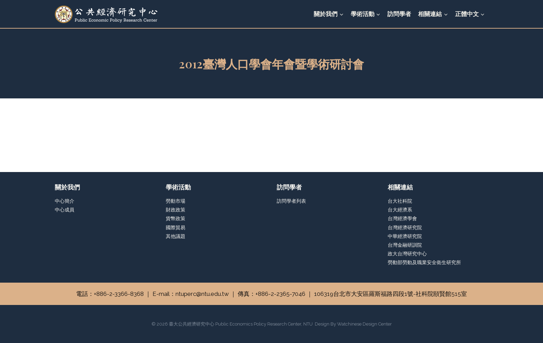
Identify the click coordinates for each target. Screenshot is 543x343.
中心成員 (64, 209)
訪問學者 (399, 13)
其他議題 (175, 236)
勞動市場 (175, 201)
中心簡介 (64, 201)
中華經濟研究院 (405, 236)
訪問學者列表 (291, 201)
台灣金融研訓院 (405, 245)
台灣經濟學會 (402, 218)
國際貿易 (175, 227)
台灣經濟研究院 (405, 227)
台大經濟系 (400, 209)
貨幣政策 (175, 218)
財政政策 (175, 209)
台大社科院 (400, 201)
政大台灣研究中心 (407, 253)
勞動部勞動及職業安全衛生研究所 (424, 262)
